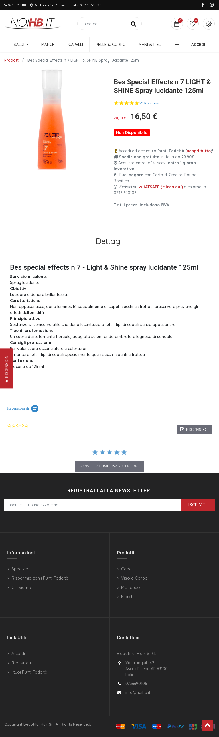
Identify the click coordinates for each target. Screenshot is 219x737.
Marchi (127, 596)
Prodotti (11, 60)
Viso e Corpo (134, 578)
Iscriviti (197, 504)
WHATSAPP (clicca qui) (161, 186)
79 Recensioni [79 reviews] (150, 103)
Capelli (127, 569)
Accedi (18, 653)
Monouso (130, 587)
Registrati (21, 663)
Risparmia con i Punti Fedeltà (39, 578)
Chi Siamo (21, 587)
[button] (177, 44)
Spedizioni (21, 569)
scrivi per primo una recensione (109, 466)
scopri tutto (199, 150)
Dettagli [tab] (110, 241)
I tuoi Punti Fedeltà (29, 672)
